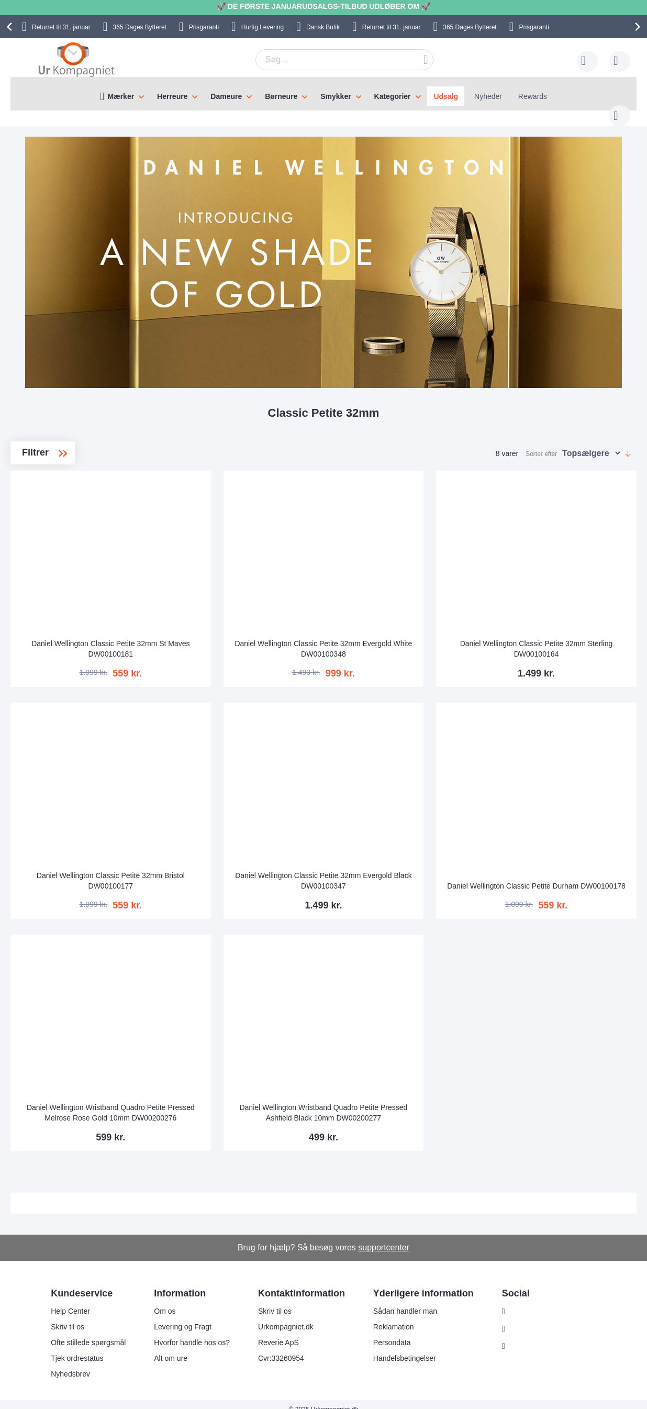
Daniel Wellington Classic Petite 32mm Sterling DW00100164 (559, 638)
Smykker (335, 96)
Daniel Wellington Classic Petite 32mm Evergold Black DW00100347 (394, 870)
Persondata (392, 1332)
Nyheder (488, 96)
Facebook (526, 1318)
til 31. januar (61, 27)
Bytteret (139, 27)
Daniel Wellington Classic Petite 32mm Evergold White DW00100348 (394, 638)
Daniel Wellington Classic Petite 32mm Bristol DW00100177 (229, 870)
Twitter (521, 1336)
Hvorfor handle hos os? (192, 1332)
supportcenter (383, 1237)
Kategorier (392, 96)
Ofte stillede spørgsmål (88, 1332)
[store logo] (76, 59)
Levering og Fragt (182, 1316)
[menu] (323, 93)
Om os (164, 1300)
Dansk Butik (323, 27)
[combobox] (328, 59)
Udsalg (445, 96)
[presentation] (11, 27)
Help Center (70, 1300)
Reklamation (393, 1316)
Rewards (532, 96)
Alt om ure (170, 1348)
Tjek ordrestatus (77, 1348)
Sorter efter (541, 443)
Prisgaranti (204, 27)
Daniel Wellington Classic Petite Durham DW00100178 (558, 870)
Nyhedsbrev (70, 1363)
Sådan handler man (405, 1300)
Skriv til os (67, 1316)
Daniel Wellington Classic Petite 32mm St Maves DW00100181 (229, 638)
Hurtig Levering (262, 27)
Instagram (526, 1301)
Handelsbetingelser (404, 1348)
